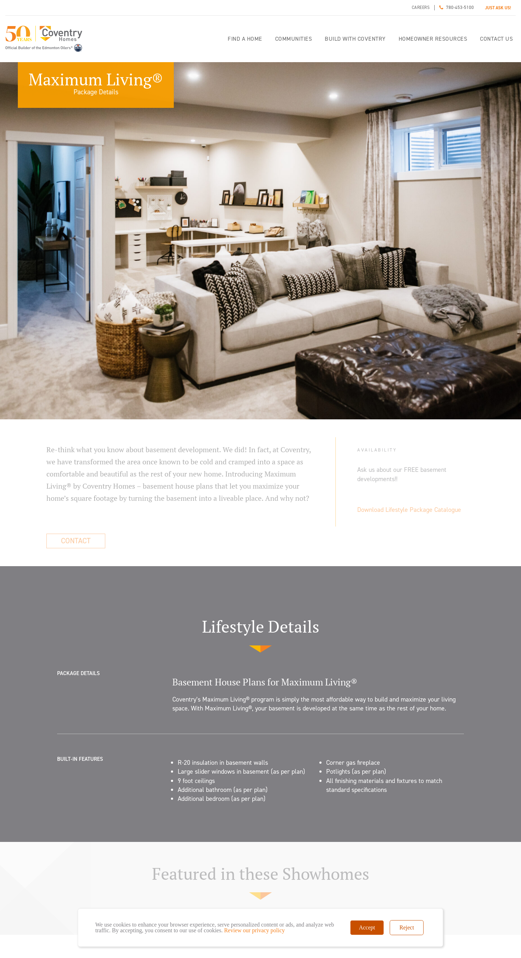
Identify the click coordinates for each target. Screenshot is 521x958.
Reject (406, 927)
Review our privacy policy (254, 930)
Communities (293, 39)
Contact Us (496, 39)
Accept (367, 927)
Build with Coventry (355, 39)
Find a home (245, 39)
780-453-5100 (460, 7)
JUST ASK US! (498, 8)
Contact (76, 541)
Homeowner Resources (433, 39)
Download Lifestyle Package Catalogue (409, 509)
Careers (421, 7)
